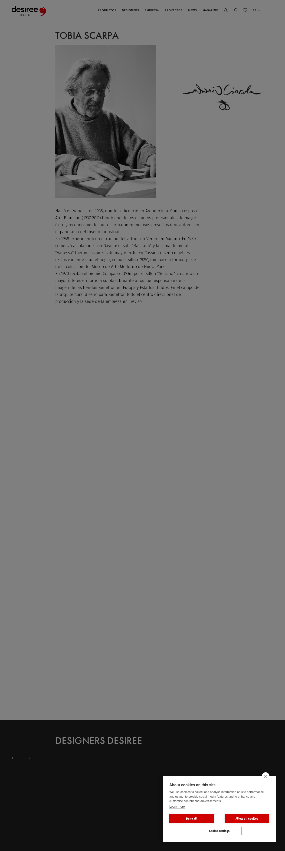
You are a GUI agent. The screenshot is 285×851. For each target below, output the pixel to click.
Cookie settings (219, 831)
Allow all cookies (247, 818)
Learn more (177, 806)
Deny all (191, 818)
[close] (265, 776)
